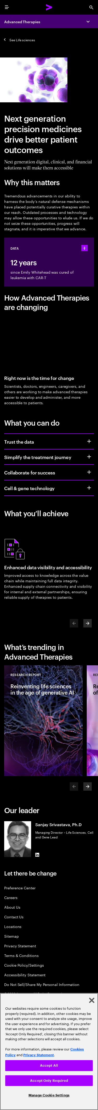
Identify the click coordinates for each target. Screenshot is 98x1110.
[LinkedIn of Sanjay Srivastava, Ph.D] (37, 855)
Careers (11, 897)
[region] (49, 1051)
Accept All (49, 1065)
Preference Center (20, 887)
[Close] (91, 1000)
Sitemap (11, 936)
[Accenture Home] (49, 7)
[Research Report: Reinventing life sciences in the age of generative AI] (43, 720)
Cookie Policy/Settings (24, 965)
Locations (12, 926)
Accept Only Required (49, 1080)
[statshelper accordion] (84, 248)
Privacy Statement (20, 945)
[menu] (7, 7)
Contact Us (14, 916)
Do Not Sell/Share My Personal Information (41, 984)
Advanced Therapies (22, 21)
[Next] (87, 623)
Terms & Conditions (21, 955)
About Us (12, 907)
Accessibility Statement (24, 974)
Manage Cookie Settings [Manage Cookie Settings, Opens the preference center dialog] (49, 1095)
